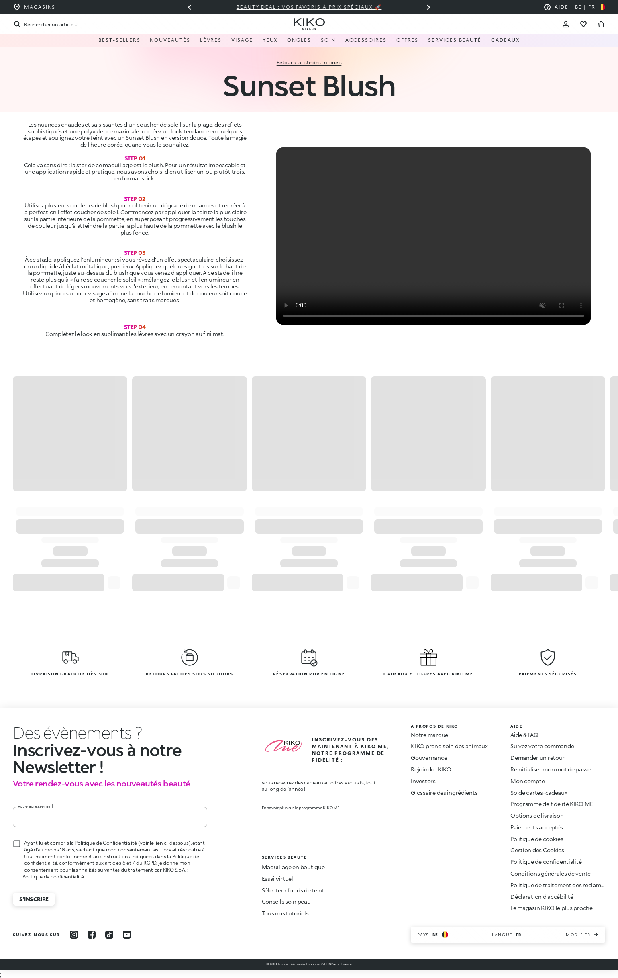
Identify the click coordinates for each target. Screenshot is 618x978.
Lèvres (211, 40)
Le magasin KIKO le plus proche (551, 907)
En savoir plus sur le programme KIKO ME (301, 807)
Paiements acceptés (536, 827)
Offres (407, 40)
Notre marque (429, 734)
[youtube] (127, 935)
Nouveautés (170, 40)
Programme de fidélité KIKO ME (551, 803)
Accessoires (366, 40)
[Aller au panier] (601, 24)
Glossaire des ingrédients (444, 792)
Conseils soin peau (286, 901)
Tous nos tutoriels (285, 913)
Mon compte (527, 780)
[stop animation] (72, 732)
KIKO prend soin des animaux (449, 746)
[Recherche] (45, 24)
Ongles (299, 40)
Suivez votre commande (542, 746)
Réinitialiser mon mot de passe (550, 769)
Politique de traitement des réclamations (564, 885)
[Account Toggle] (566, 24)
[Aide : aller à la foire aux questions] (556, 7)
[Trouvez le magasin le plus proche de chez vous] (34, 7)
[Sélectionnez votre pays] (590, 7)
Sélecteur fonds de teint (293, 890)
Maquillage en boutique (293, 866)
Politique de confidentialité (53, 877)
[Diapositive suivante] (428, 7)
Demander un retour (537, 757)
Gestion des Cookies (537, 850)
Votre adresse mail (35, 806)
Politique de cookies (536, 838)
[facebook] (92, 935)
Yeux (270, 40)
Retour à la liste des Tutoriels (309, 62)
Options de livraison (536, 815)
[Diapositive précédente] (190, 7)
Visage (242, 40)
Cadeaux (505, 40)
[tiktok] (109, 935)
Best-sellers (119, 40)
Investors (423, 780)
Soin (328, 40)
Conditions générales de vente (550, 873)
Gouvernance (429, 757)
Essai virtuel (277, 878)
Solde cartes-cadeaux (538, 792)
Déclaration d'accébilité (541, 896)
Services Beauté (454, 40)
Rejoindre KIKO (431, 769)
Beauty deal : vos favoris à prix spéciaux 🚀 (309, 7)
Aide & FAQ (524, 734)
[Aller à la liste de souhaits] (583, 24)
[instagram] (74, 935)
